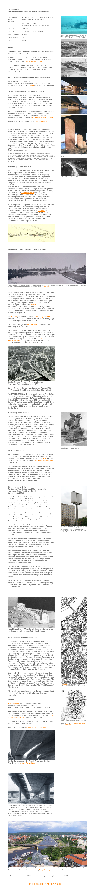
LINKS (59, 884)
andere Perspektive (27, 763)
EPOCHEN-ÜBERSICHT (36, 884)
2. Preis (14, 317)
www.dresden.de (41, 121)
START (46, 884)
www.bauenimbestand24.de (42, 117)
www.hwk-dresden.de (34, 61)
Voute (33, 305)
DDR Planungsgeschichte (78, 723)
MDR (32, 85)
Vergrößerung (45, 286)
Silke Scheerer (13, 703)
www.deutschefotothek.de (43, 460)
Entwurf (41, 211)
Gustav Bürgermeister (42, 317)
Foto (44, 458)
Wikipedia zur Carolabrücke (36, 727)
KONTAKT (53, 884)
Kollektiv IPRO (32, 325)
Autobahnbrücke (27, 193)
